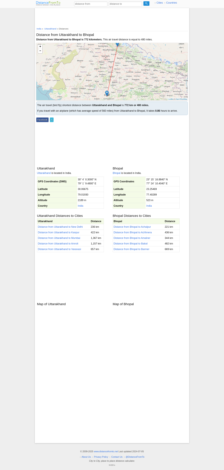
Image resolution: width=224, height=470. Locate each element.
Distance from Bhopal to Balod (131, 243)
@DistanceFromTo (135, 457)
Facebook (42, 120)
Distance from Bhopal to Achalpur (132, 226)
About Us (86, 457)
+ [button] (40, 47)
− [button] (40, 51)
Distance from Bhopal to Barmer (131, 249)
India (80, 205)
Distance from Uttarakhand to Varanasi (59, 249)
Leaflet (170, 99)
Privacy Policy (101, 457)
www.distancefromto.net (106, 451)
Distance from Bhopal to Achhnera (133, 232)
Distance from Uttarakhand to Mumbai (59, 238)
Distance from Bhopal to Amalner (132, 238)
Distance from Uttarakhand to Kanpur (58, 232)
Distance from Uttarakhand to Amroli (58, 243)
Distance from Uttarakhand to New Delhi (60, 226)
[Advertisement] (112, 17)
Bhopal (117, 173)
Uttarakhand (44, 173)
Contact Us (116, 457)
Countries (171, 2)
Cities (160, 2)
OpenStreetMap (181, 99)
